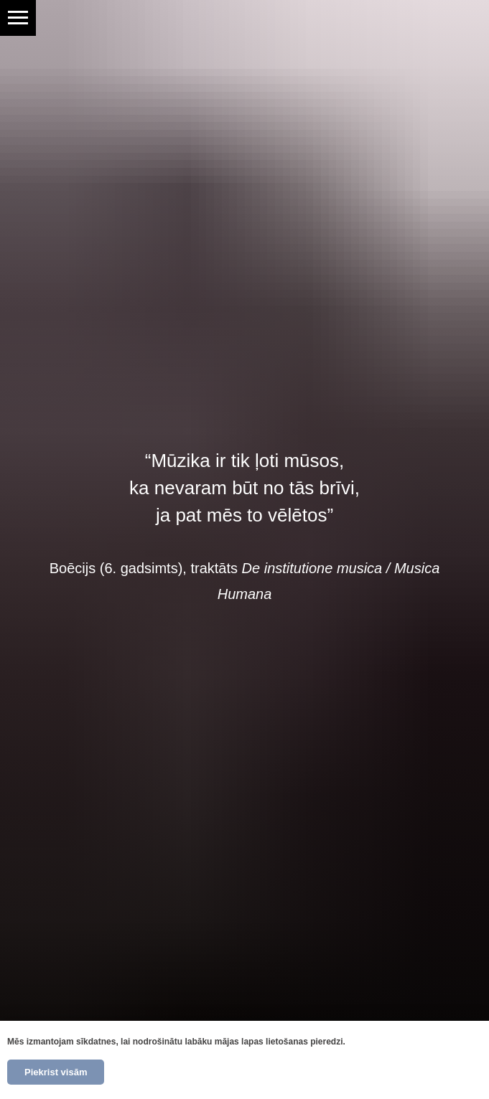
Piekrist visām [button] (55, 1072)
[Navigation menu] (18, 18)
